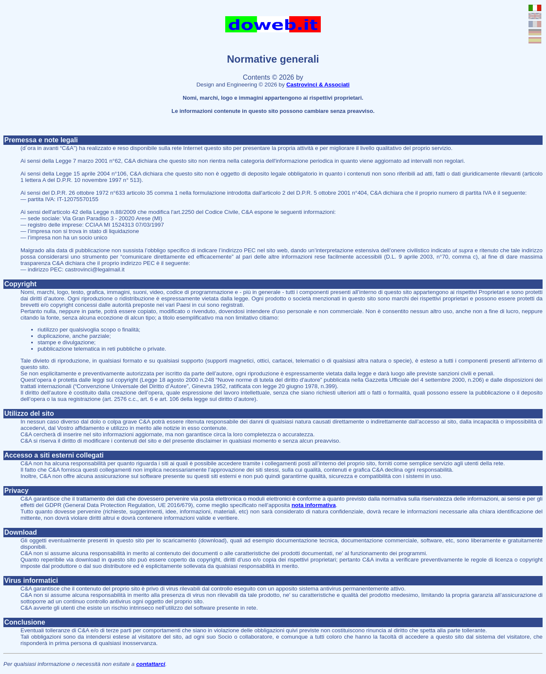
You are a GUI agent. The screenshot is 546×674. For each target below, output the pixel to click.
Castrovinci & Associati (317, 84)
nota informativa (313, 505)
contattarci (150, 664)
